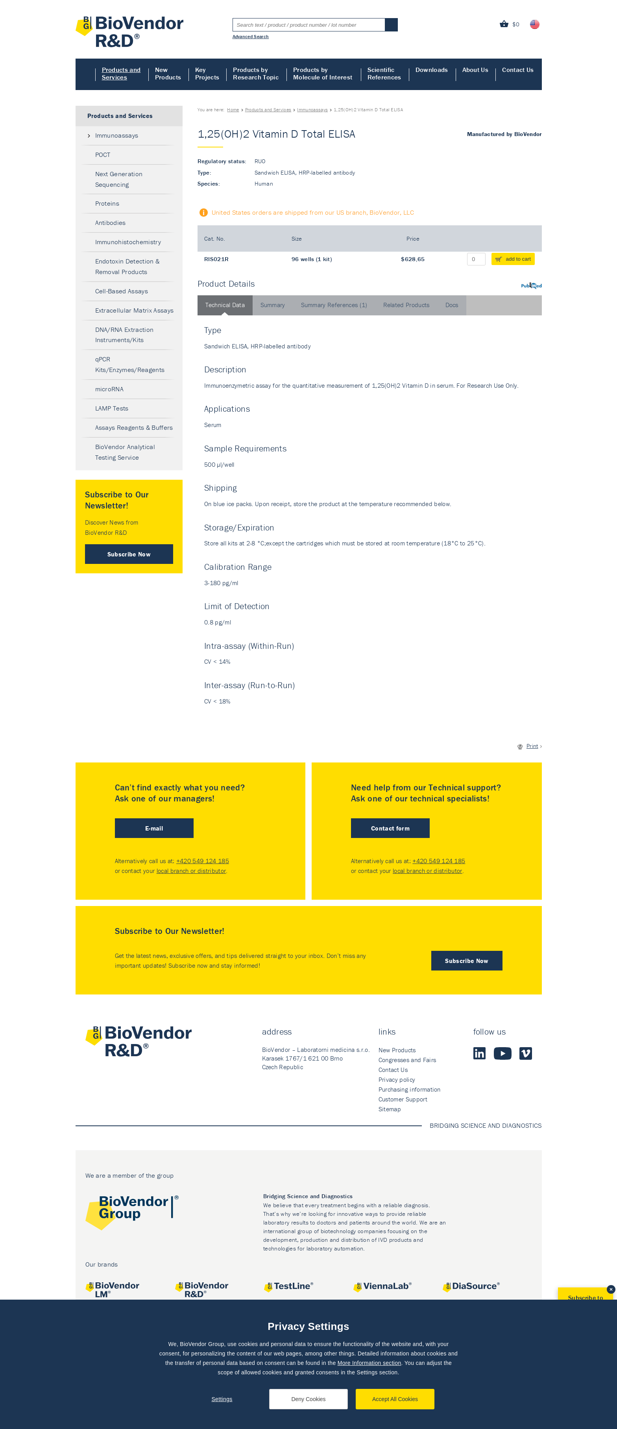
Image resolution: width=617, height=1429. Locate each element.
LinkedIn (479, 1053)
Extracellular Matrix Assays (134, 310)
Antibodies (110, 222)
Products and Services (121, 73)
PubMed (531, 285)
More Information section (369, 1363)
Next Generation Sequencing (119, 179)
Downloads (432, 69)
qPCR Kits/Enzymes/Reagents (130, 364)
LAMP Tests (112, 408)
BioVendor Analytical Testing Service (125, 452)
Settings (221, 1399)
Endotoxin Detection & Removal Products (127, 266)
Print (532, 745)
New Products (168, 73)
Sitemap (390, 1109)
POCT (103, 154)
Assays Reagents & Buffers (134, 427)
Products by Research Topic (255, 73)
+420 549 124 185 (202, 861)
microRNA (109, 389)
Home (86, 74)
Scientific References (384, 73)
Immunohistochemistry (128, 242)
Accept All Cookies (395, 1399)
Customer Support (403, 1099)
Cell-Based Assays (121, 291)
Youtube (503, 1053)
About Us (475, 69)
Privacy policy (397, 1079)
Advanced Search (251, 36)
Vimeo (525, 1053)
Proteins (107, 203)
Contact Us (518, 69)
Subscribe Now (129, 554)
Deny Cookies (308, 1399)
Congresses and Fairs (407, 1060)
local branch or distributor (191, 871)
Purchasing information (410, 1089)
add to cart (518, 259)
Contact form (390, 828)
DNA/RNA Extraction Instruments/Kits (124, 334)
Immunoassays (312, 109)
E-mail (154, 828)
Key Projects (207, 73)
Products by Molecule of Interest (322, 73)
